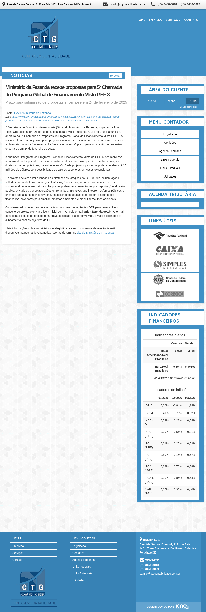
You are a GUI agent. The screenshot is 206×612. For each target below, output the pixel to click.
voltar (115, 75)
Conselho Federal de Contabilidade (170, 280)
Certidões (170, 142)
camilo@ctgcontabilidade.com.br (127, 4)
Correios (170, 294)
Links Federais (170, 159)
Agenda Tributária (170, 151)
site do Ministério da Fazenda (95, 232)
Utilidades (170, 176)
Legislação (170, 134)
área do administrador (189, 107)
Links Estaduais (170, 168)
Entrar (193, 101)
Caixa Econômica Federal (170, 250)
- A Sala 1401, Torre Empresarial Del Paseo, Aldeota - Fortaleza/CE (60, 4)
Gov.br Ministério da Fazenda (32, 113)
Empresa (155, 20)
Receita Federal (170, 236)
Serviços (173, 20)
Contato (191, 20)
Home (141, 20)
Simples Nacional (170, 265)
